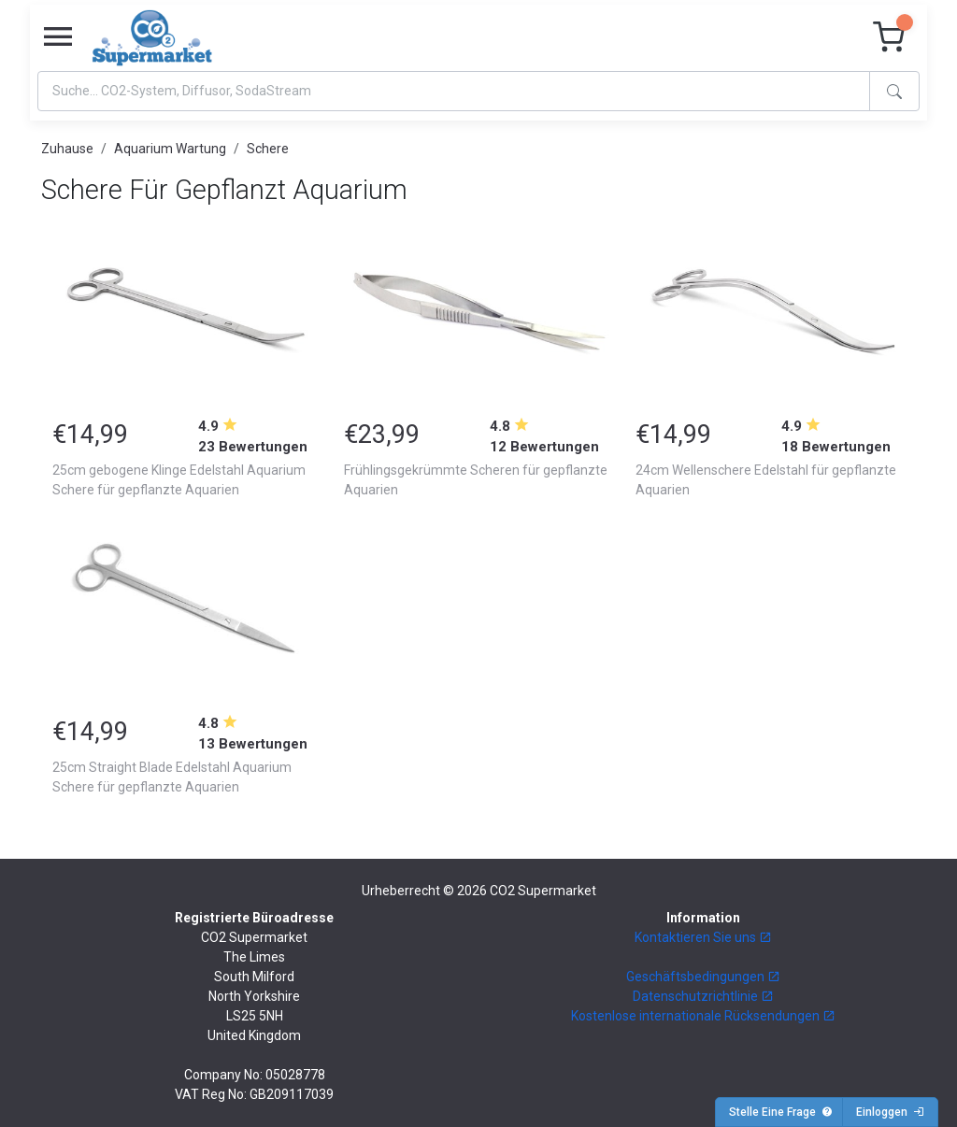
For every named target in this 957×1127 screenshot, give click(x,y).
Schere (268, 148)
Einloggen (890, 1112)
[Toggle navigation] (58, 37)
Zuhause (67, 148)
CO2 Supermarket (543, 890)
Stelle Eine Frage (781, 1112)
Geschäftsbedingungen (703, 976)
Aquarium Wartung (170, 148)
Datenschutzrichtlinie (703, 996)
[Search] (453, 91)
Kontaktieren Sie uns (703, 937)
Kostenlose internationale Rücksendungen (703, 1015)
